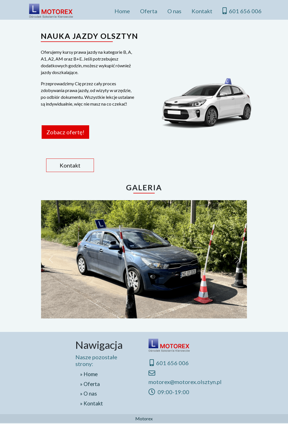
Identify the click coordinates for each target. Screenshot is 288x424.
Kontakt (202, 11)
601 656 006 (242, 10)
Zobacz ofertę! (66, 132)
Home (122, 11)
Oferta (148, 11)
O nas (174, 11)
